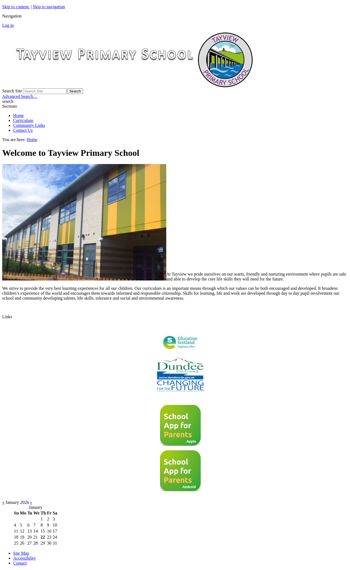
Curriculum (23, 120)
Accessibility (24, 558)
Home (18, 115)
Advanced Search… (19, 96)
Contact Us (23, 130)
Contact (20, 563)
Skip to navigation (49, 6)
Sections (9, 106)
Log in (8, 25)
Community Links (29, 125)
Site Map (21, 553)
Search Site (12, 91)
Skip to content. (16, 6)
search (7, 101)
